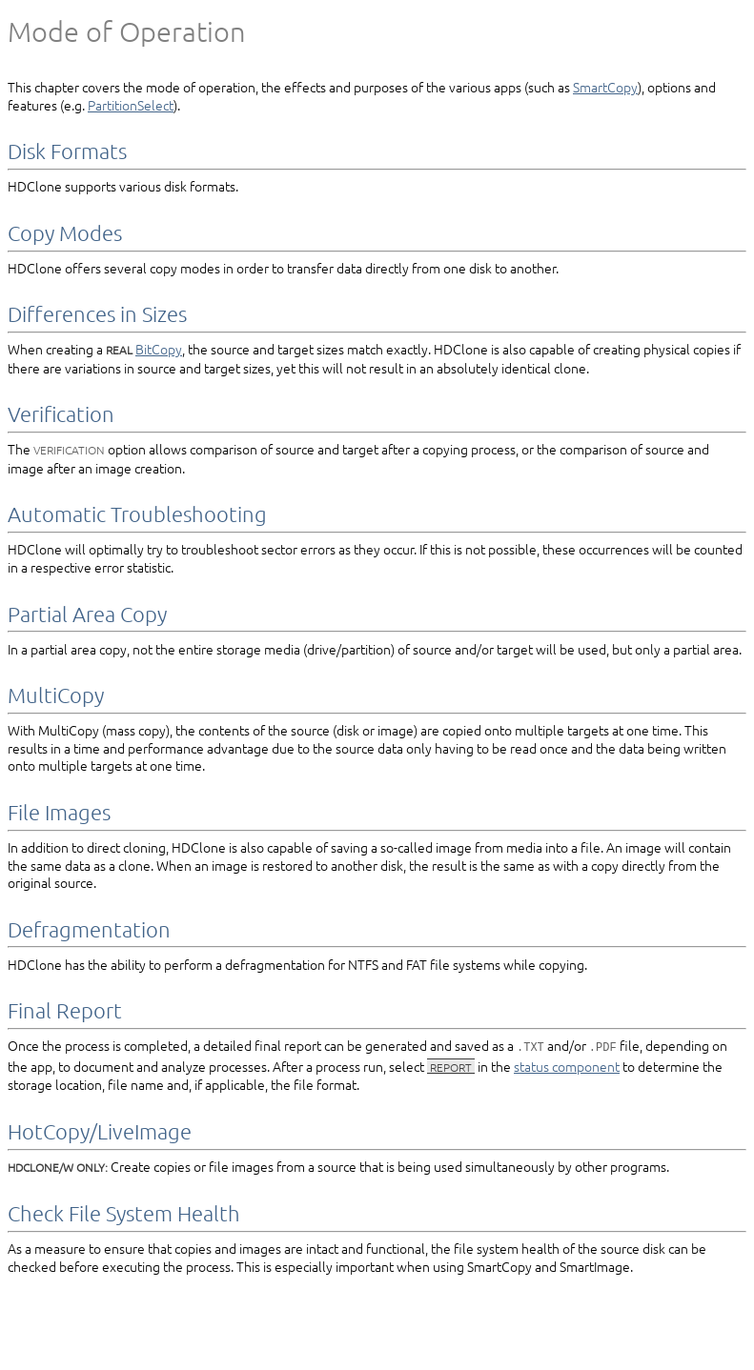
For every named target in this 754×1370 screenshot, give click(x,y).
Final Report (65, 1009)
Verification (61, 413)
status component (567, 1065)
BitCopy (158, 348)
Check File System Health (124, 1211)
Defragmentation (89, 929)
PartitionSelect (130, 104)
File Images (59, 811)
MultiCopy (56, 694)
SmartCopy (605, 86)
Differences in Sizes (97, 313)
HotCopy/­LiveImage (100, 1130)
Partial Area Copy (87, 613)
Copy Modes (65, 232)
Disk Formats (67, 150)
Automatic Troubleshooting (137, 513)
